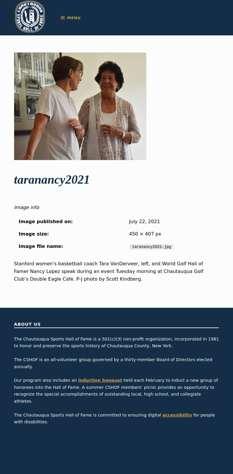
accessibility (177, 415)
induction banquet (100, 380)
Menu (74, 18)
